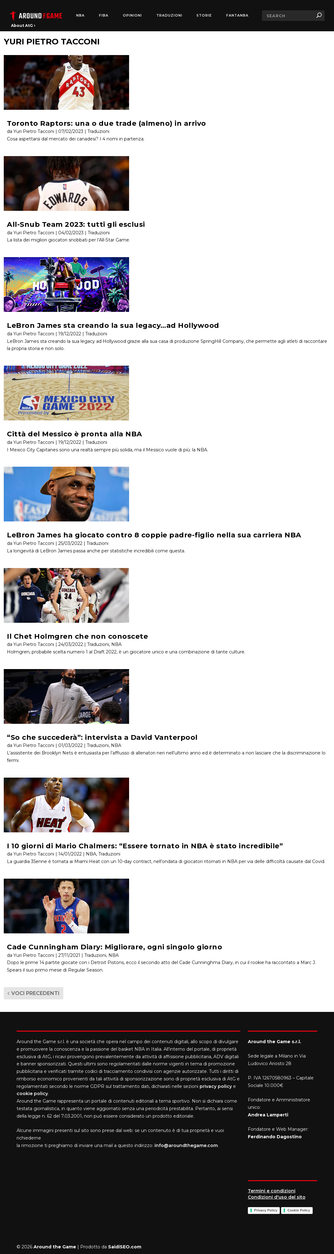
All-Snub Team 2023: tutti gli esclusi (76, 224)
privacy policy (216, 1086)
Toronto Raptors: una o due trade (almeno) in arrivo (106, 123)
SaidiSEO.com (124, 1247)
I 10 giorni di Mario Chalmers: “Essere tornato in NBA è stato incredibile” (145, 846)
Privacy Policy (266, 1210)
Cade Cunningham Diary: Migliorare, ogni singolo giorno (114, 947)
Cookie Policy (298, 1210)
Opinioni (132, 16)
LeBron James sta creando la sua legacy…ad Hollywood (113, 325)
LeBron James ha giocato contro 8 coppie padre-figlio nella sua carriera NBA (154, 535)
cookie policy (32, 1093)
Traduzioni (169, 16)
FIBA (103, 16)
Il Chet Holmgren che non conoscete (77, 636)
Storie (204, 16)
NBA (80, 16)
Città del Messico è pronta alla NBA (74, 434)
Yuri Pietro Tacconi (33, 131)
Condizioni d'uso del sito (276, 1197)
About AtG (23, 25)
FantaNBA (237, 16)
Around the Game (55, 1247)
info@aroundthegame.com (186, 1145)
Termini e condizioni (271, 1191)
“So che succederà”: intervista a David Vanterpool (102, 737)
